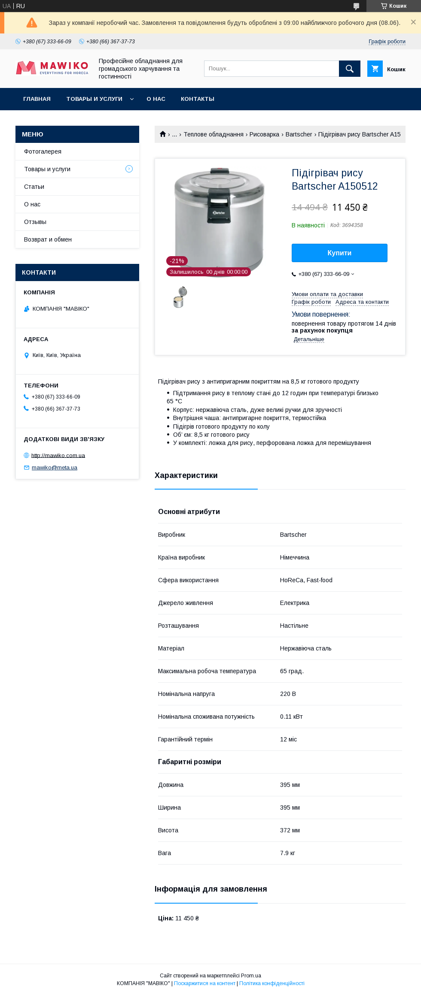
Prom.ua (251, 976)
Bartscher (299, 134)
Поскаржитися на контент (204, 983)
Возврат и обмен (48, 239)
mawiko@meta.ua (54, 467)
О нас (155, 99)
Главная (37, 99)
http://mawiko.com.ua (58, 455)
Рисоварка (264, 134)
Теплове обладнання (213, 134)
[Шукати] (349, 68)
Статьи (34, 186)
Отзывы (35, 221)
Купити (340, 253)
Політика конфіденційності (272, 983)
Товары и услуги (94, 99)
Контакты (197, 99)
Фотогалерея (42, 151)
